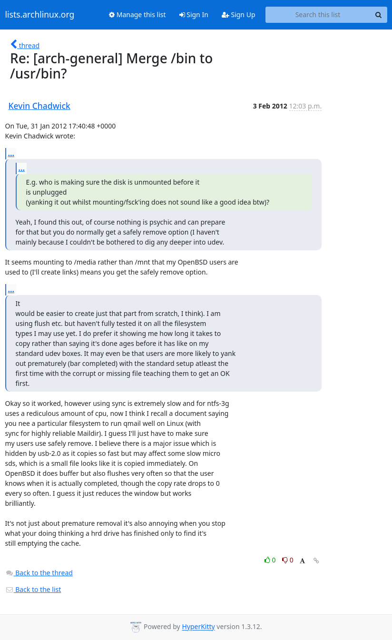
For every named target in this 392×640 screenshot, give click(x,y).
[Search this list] (318, 15)
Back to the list (33, 589)
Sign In (193, 14)
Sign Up (238, 14)
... (11, 153)
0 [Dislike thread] (288, 559)
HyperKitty (198, 626)
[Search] (378, 15)
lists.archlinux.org (40, 14)
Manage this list (137, 14)
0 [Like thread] (271, 559)
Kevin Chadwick (39, 105)
